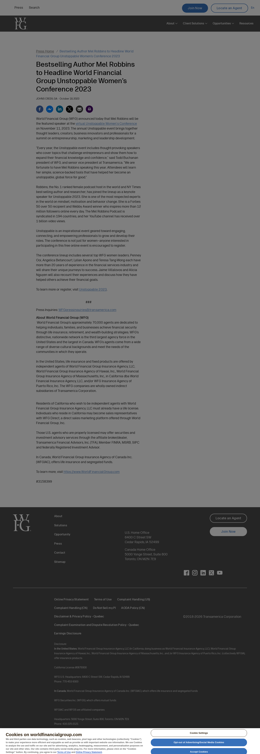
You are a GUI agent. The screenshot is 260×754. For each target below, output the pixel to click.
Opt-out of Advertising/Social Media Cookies (199, 743)
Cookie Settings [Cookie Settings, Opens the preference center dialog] (199, 734)
